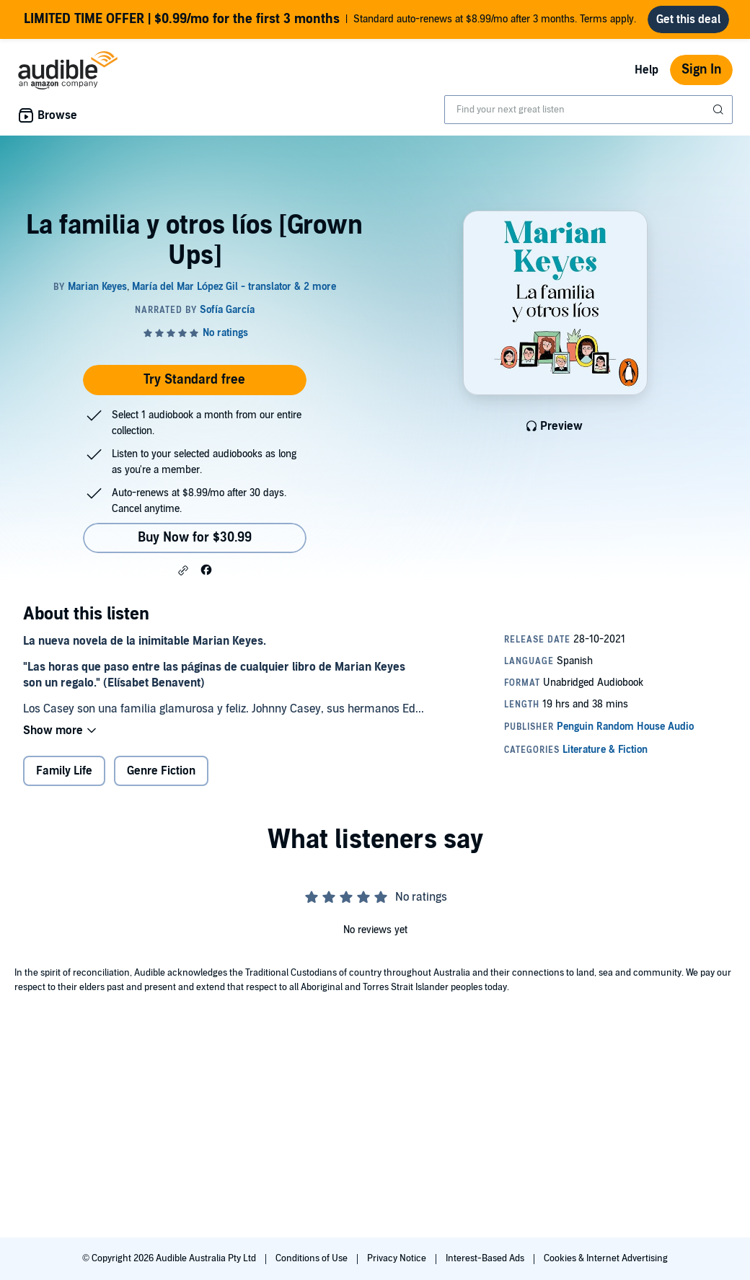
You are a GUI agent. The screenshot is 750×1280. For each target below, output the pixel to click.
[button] (183, 570)
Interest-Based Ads (486, 1258)
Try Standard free (194, 379)
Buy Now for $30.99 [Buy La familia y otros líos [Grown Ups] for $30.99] (195, 537)
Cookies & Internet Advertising (606, 1258)
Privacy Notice (397, 1258)
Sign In (701, 69)
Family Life (64, 771)
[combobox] (588, 109)
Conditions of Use (312, 1258)
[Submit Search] (720, 109)
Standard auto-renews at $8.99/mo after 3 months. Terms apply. (330, 19)
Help (646, 70)
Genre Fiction (161, 771)
